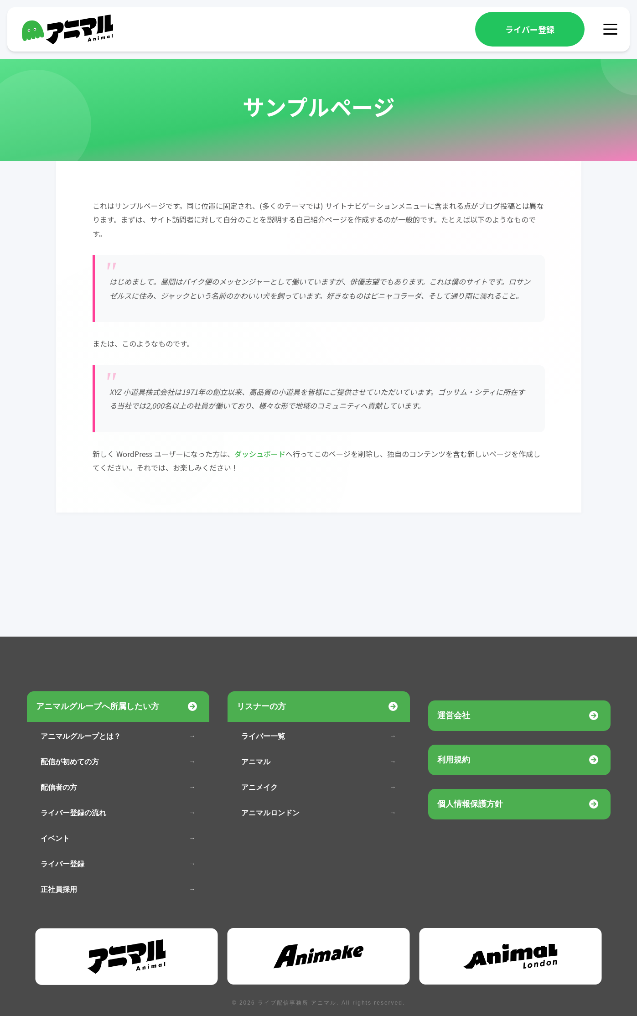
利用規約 (453, 759)
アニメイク (259, 787)
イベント (55, 838)
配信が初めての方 (70, 762)
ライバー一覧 (263, 736)
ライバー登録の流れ (73, 813)
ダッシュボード (259, 453)
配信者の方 (59, 787)
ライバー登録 (529, 29)
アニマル (255, 762)
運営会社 (453, 715)
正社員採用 (59, 889)
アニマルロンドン (270, 813)
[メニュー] (610, 29)
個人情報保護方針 (470, 804)
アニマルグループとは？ (81, 736)
